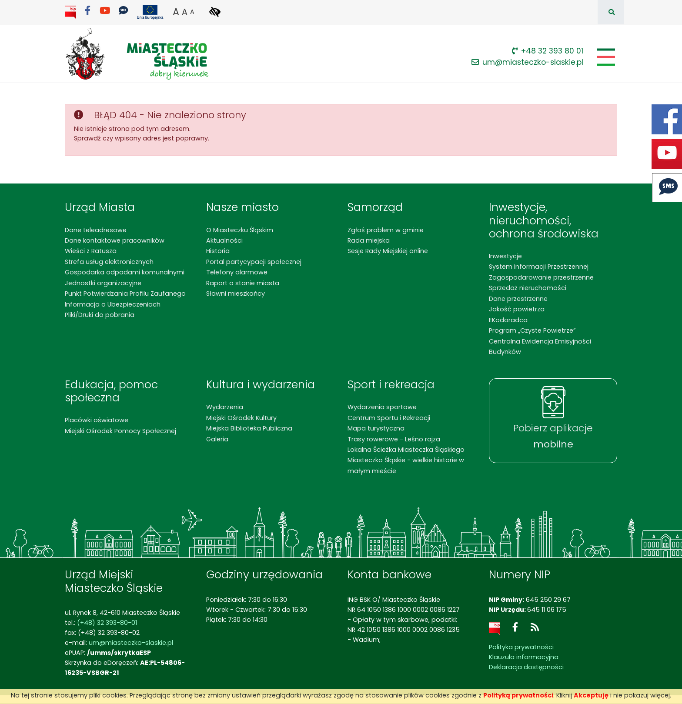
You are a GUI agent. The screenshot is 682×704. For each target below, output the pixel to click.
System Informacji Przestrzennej (538, 266)
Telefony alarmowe (236, 272)
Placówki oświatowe (96, 420)
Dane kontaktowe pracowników (114, 240)
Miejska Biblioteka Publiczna (249, 428)
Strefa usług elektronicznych (109, 261)
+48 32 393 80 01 (547, 51)
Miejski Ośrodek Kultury (241, 418)
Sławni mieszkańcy (235, 293)
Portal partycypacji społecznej (253, 261)
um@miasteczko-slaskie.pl (527, 62)
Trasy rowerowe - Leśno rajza (394, 439)
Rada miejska (369, 240)
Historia (218, 251)
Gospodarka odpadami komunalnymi (124, 272)
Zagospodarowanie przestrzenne (541, 277)
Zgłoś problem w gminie (386, 230)
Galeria (217, 439)
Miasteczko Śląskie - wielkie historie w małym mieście (406, 465)
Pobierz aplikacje (553, 436)
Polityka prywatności (521, 647)
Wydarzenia (224, 407)
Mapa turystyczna (376, 428)
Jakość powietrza (517, 309)
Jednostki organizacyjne (103, 283)
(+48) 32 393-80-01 (107, 622)
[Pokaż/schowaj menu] (605, 57)
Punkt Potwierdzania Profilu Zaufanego (125, 293)
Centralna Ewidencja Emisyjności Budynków (540, 346)
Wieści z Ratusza (91, 251)
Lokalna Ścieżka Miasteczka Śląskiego (406, 449)
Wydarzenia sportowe (382, 407)
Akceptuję (591, 695)
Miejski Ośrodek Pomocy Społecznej (120, 431)
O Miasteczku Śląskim (239, 230)
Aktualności (224, 240)
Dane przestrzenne (518, 298)
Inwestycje (505, 256)
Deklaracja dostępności (526, 667)
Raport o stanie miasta (242, 283)
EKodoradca (508, 320)
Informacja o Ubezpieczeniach (112, 304)
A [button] (176, 12)
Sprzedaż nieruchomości (527, 288)
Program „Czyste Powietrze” (532, 330)
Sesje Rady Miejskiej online (388, 251)
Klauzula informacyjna (523, 657)
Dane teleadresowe (96, 230)
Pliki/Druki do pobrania (99, 314)
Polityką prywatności (518, 695)
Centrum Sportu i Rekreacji (389, 418)
